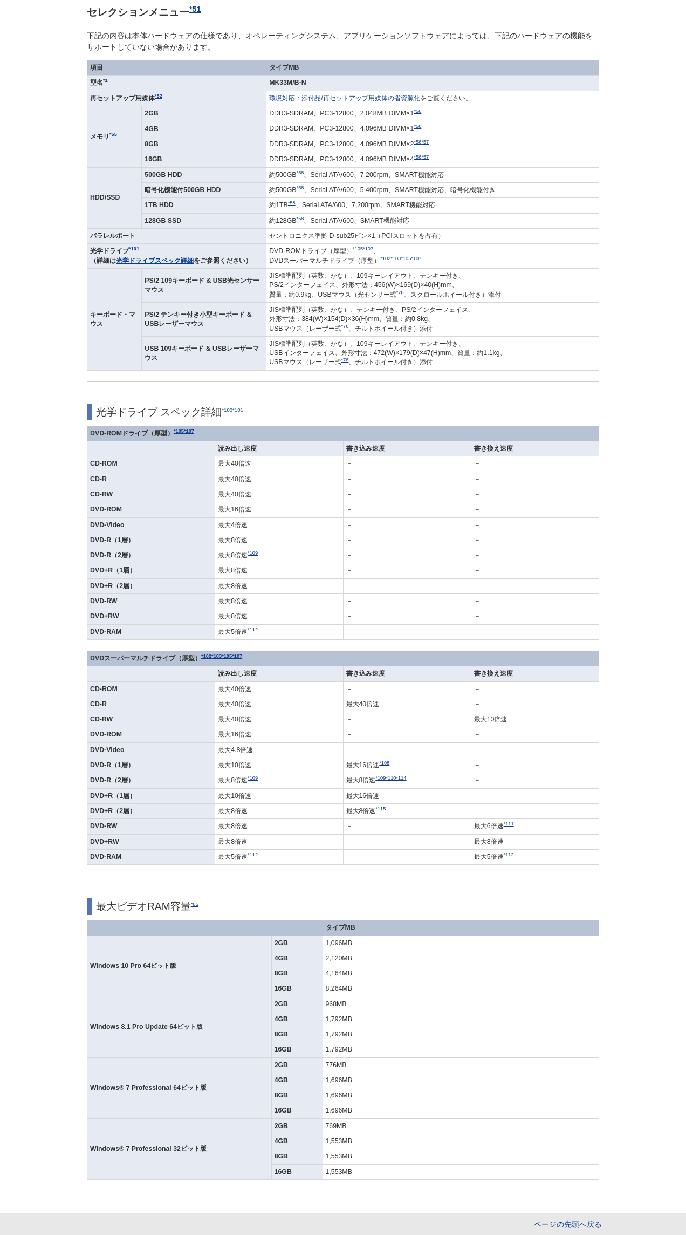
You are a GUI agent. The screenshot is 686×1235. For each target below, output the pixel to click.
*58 (300, 172)
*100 (227, 409)
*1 (105, 80)
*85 (194, 904)
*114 (401, 778)
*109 (253, 553)
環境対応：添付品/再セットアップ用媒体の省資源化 (344, 98)
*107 (368, 248)
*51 (195, 9)
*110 (391, 778)
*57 (425, 142)
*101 (134, 248)
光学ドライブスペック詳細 (155, 260)
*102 (385, 258)
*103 (395, 258)
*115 (380, 808)
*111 (509, 824)
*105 (358, 248)
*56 (417, 111)
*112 (253, 629)
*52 (158, 96)
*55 (113, 134)
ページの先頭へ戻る (568, 1224)
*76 (400, 292)
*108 (384, 763)
